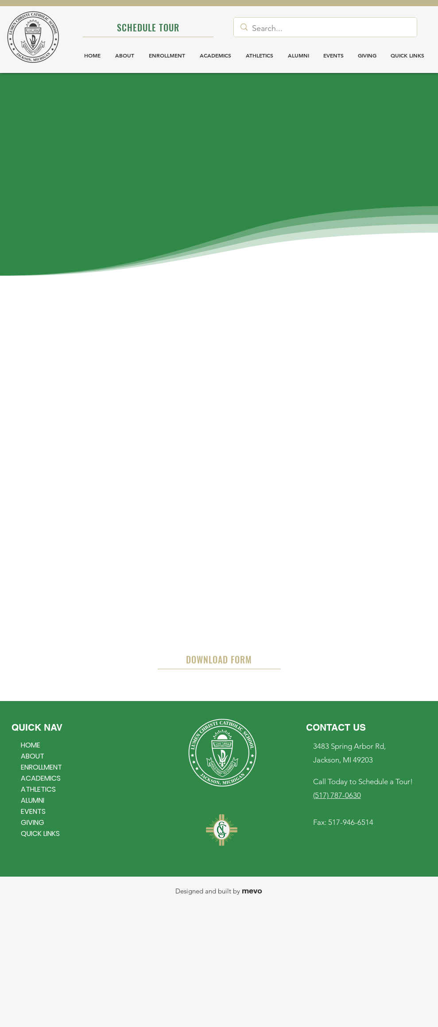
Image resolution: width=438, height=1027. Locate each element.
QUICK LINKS (40, 833)
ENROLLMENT (41, 767)
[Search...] (325, 28)
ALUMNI (32, 800)
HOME (30, 745)
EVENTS (33, 811)
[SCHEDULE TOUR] (148, 27)
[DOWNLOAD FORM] (219, 659)
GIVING (32, 822)
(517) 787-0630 (337, 795)
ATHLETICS (38, 789)
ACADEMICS (41, 778)
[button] (407, 55)
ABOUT (32, 756)
